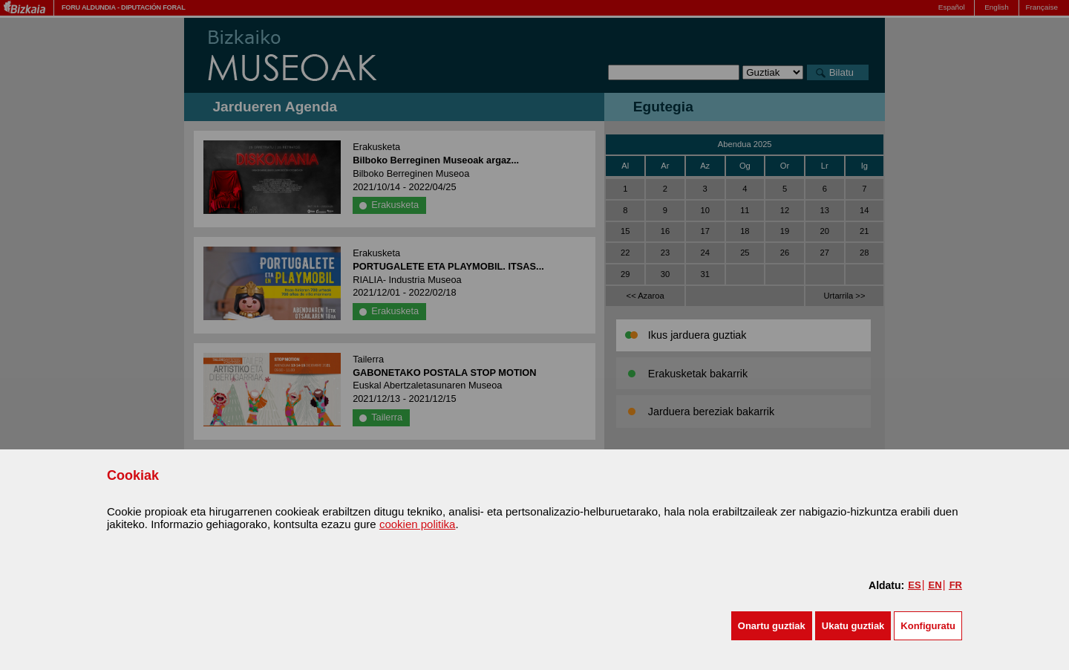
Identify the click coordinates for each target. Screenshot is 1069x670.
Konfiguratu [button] (927, 625)
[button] (771, 625)
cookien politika (417, 524)
